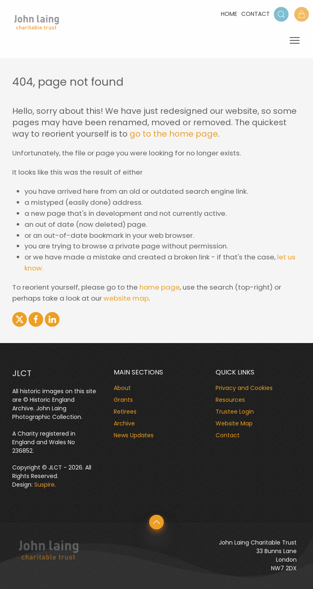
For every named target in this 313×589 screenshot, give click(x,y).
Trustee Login (235, 411)
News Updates (134, 435)
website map (126, 298)
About (122, 388)
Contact (255, 14)
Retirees (125, 411)
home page (159, 287)
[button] (281, 14)
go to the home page (174, 134)
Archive (124, 423)
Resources (230, 400)
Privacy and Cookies (244, 388)
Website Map (234, 423)
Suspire (44, 484)
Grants (123, 400)
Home (229, 14)
